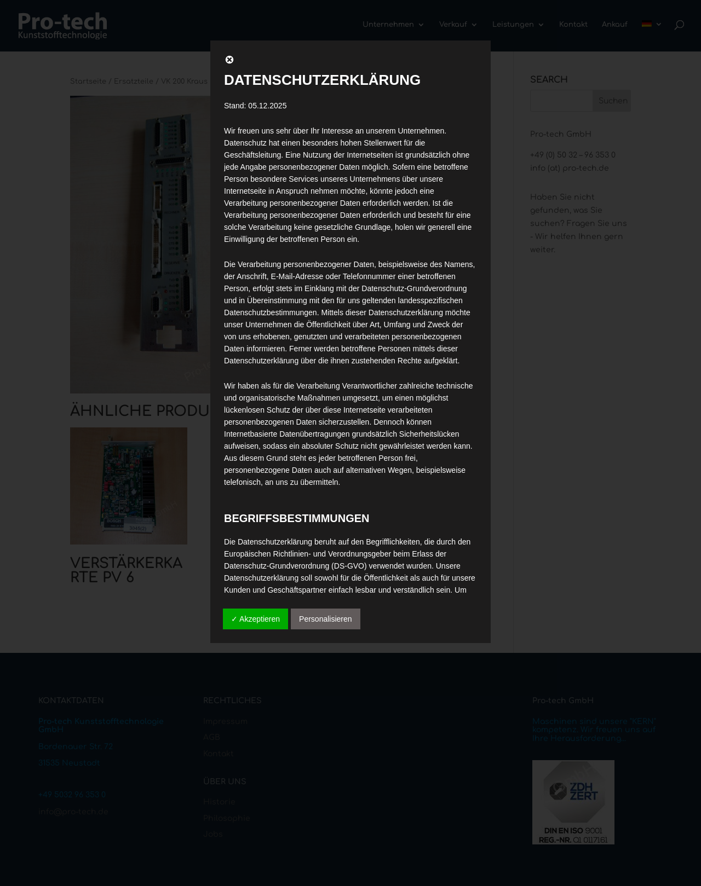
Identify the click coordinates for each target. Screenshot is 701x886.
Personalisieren (325, 619)
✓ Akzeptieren (255, 619)
